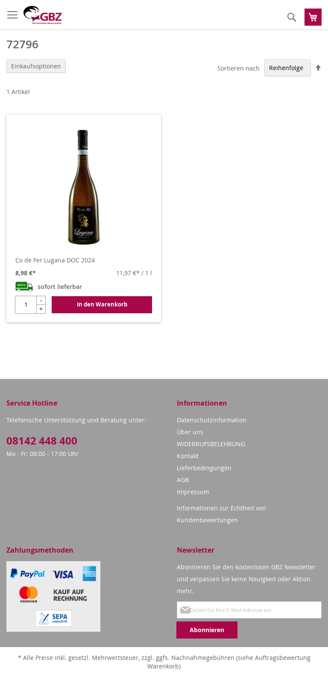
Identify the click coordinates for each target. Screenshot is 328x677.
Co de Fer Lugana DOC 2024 (55, 260)
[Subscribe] (206, 630)
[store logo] (43, 15)
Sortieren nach (238, 68)
